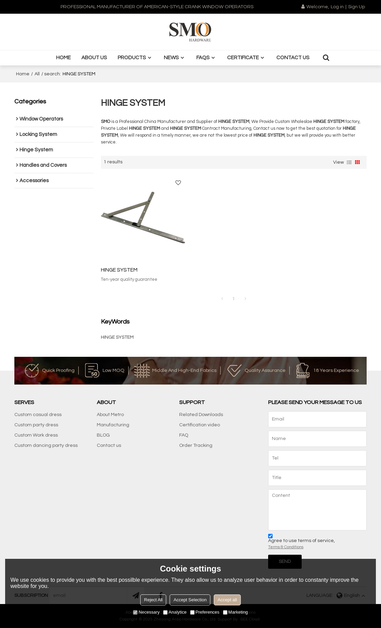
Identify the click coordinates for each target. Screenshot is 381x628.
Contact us (293, 57)
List (349, 162)
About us (94, 57)
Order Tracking (195, 445)
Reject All (153, 599)
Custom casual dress (38, 414)
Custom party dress (36, 425)
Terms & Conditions (285, 547)
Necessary (146, 612)
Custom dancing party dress (46, 445)
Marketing (235, 612)
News (171, 57)
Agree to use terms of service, (301, 542)
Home (63, 57)
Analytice (175, 612)
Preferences (205, 612)
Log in (337, 6)
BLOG (103, 435)
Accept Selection (190, 599)
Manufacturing (113, 425)
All (37, 74)
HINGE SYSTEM (119, 270)
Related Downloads (201, 414)
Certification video (199, 425)
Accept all (227, 599)
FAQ (183, 435)
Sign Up (356, 6)
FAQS (203, 57)
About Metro (110, 414)
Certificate (243, 57)
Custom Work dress (36, 435)
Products (132, 57)
